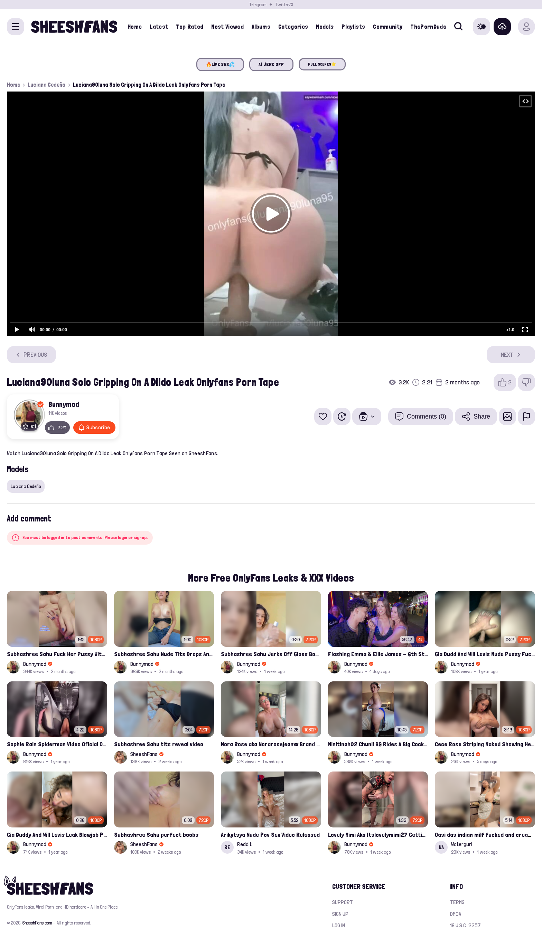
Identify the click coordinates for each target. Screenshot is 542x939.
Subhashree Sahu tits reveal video (158, 744)
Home (135, 26)
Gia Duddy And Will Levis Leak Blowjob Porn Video (57, 834)
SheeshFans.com (37, 923)
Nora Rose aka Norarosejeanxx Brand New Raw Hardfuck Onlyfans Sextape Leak (271, 744)
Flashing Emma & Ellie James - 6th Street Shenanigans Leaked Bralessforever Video (378, 654)
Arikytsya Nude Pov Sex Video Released (270, 834)
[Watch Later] (342, 416)
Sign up (340, 914)
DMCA (455, 914)
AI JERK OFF (271, 64)
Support (342, 902)
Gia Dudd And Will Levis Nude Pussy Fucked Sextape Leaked (485, 654)
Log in (338, 925)
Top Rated (189, 26)
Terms (457, 902)
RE (227, 847)
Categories (293, 26)
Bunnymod (63, 404)
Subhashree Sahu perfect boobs (156, 834)
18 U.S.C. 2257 (465, 925)
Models (325, 26)
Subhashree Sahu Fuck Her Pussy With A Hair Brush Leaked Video (57, 654)
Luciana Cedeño (46, 84)
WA (441, 847)
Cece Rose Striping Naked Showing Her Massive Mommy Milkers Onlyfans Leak (485, 744)
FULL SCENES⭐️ (322, 64)
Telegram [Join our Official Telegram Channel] (257, 4)
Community (387, 26)
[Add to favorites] (322, 416)
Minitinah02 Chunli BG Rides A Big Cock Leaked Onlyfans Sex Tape (378, 744)
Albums (261, 26)
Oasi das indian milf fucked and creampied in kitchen (485, 834)
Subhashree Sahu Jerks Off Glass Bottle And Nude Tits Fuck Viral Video (271, 654)
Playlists (353, 26)
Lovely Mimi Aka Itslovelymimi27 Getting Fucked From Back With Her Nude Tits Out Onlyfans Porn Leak (378, 834)
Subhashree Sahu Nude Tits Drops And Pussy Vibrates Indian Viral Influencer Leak (164, 654)
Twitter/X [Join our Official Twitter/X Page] (284, 4)
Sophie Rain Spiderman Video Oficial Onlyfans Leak (57, 744)
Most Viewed (227, 26)
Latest (159, 26)
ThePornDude (428, 26)
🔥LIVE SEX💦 (220, 64)
